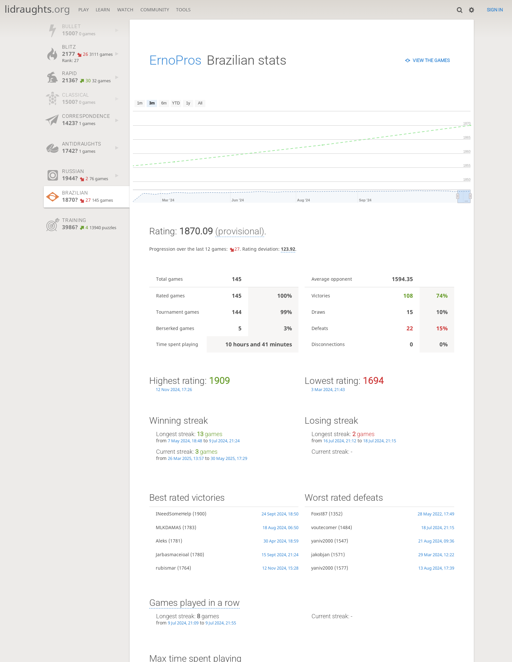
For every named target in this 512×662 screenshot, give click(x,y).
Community (154, 10)
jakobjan (320, 554)
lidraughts (37, 9)
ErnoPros (175, 60)
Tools (183, 10)
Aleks (161, 541)
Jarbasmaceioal (172, 554)
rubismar (166, 568)
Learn (103, 10)
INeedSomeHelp (173, 514)
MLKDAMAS (168, 527)
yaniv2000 (322, 541)
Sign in (495, 9)
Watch (125, 10)
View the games (431, 60)
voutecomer (324, 527)
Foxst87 (319, 514)
